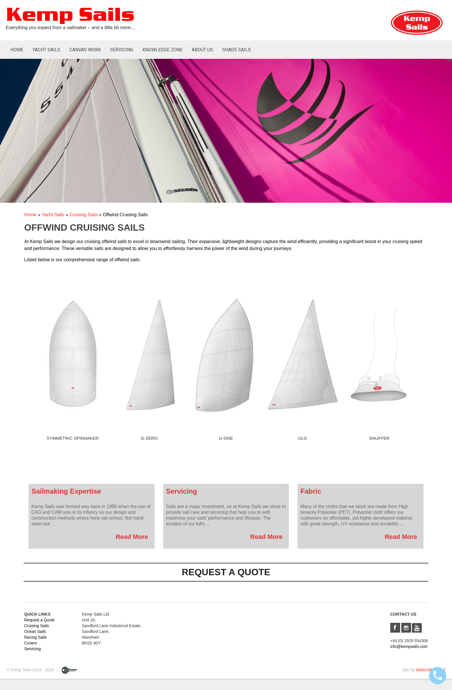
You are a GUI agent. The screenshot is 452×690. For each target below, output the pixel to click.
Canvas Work (85, 49)
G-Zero (149, 438)
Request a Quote (39, 620)
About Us (202, 49)
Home (16, 49)
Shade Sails (236, 49)
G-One (226, 438)
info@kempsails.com (408, 646)
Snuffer (379, 438)
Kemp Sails (70, 15)
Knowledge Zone (162, 49)
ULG (302, 438)
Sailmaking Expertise (66, 491)
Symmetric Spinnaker (73, 438)
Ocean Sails (35, 631)
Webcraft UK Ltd (430, 670)
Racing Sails (35, 637)
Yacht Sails (46, 49)
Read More (132, 536)
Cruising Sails (83, 214)
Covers (30, 643)
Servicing (121, 49)
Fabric (310, 491)
